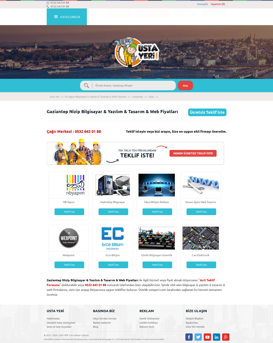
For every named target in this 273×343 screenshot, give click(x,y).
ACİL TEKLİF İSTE (151, 17)
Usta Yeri (54, 96)
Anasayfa (202, 4)
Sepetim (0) (218, 4)
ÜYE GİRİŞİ (211, 17)
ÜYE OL (183, 17)
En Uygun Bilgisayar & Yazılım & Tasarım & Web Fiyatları (95, 96)
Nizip (151, 96)
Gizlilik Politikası (148, 322)
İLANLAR (116, 17)
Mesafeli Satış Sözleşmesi (61, 322)
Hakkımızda (53, 318)
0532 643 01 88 (58, 2)
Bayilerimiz (192, 322)
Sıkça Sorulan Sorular (105, 318)
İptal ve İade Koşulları (59, 326)
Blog (95, 326)
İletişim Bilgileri (194, 318)
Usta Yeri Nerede (195, 326)
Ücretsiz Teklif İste (207, 112)
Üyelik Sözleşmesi (149, 318)
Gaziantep (137, 96)
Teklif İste (69, 211)
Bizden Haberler (102, 322)
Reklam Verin (146, 326)
